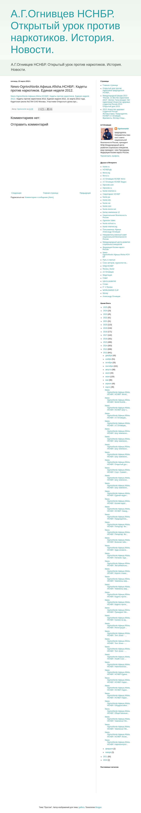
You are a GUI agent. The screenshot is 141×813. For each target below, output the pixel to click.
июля (107, 373)
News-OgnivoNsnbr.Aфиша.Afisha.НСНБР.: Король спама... (117, 571)
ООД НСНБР (108, 266)
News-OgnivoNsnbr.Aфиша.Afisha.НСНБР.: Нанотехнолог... (117, 664)
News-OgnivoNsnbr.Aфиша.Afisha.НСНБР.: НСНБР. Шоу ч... (117, 408)
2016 (105, 339)
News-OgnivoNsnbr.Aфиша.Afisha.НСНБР (116, 255)
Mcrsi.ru (106, 176)
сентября (109, 366)
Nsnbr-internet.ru (109, 191)
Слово (105, 284)
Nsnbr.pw (106, 197)
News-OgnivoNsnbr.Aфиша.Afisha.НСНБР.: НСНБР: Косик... (117, 734)
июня (107, 377)
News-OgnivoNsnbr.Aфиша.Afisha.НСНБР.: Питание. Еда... (117, 555)
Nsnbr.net (106, 203)
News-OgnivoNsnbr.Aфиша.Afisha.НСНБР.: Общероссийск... (117, 703)
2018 (105, 332)
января (108, 752)
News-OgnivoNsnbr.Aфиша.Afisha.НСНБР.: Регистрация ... (117, 625)
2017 (105, 335)
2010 (105, 760)
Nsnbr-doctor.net (109, 209)
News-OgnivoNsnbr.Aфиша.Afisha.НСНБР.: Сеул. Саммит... (117, 470)
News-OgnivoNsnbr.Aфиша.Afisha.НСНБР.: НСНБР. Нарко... (117, 680)
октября (108, 363)
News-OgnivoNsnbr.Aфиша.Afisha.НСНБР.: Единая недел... (117, 493)
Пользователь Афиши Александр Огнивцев (112, 231)
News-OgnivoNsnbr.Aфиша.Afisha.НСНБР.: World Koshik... (117, 400)
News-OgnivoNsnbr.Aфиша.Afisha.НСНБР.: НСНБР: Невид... (117, 509)
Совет (105, 278)
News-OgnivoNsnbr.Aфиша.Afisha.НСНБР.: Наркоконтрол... (117, 742)
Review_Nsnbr (108, 269)
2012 (105, 353)
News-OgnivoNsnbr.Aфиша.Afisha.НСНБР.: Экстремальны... (117, 563)
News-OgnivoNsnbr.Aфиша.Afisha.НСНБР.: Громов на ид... (117, 618)
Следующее (16, 193)
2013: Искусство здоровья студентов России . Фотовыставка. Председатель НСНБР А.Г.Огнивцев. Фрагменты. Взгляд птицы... (115, 113)
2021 (105, 321)
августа (108, 370)
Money (105, 293)
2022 (105, 318)
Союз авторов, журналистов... (115, 263)
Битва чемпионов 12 (111, 212)
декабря (109, 356)
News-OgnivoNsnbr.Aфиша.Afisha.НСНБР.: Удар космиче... (117, 548)
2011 (105, 757)
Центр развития (109, 281)
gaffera (81, 807)
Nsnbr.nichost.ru (109, 223)
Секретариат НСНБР (111, 194)
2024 (105, 311)
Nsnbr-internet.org (110, 227)
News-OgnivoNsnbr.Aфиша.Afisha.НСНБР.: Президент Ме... (117, 610)
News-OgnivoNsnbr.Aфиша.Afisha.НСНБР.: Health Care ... (117, 656)
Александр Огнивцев (111, 296)
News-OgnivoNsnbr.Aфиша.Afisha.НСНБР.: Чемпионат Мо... (117, 719)
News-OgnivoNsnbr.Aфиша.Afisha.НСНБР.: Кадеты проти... (117, 594)
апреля (108, 384)
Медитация (107, 275)
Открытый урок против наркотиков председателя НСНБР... (113, 90)
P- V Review (108, 287)
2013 (105, 349)
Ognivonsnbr (123, 129)
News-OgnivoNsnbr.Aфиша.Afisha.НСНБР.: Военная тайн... (117, 540)
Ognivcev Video (109, 220)
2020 (105, 325)
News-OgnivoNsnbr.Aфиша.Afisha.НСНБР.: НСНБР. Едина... (117, 672)
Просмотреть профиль (109, 156)
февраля (109, 749)
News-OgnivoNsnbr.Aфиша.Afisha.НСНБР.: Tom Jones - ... (117, 633)
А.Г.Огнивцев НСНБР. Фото (114, 179)
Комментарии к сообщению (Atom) (39, 197)
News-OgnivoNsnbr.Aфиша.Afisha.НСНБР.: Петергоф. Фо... (117, 524)
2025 (105, 307)
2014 (105, 346)
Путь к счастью (109, 260)
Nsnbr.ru (106, 167)
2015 (105, 342)
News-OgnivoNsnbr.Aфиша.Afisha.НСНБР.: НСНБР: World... (117, 392)
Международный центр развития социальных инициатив (116, 243)
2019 (105, 328)
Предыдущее (85, 193)
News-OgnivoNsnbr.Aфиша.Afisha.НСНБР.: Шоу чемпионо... (117, 431)
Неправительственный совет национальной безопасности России (115, 237)
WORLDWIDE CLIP (111, 290)
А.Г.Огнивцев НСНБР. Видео (114, 182)
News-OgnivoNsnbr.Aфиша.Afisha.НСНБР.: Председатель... (117, 516)
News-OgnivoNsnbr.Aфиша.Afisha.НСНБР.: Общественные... (117, 711)
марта (108, 387)
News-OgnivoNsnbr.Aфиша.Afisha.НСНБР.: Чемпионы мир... (117, 579)
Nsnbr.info (107, 200)
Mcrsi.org (106, 173)
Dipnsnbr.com (108, 185)
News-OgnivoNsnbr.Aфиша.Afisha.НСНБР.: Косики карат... (117, 501)
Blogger (98, 807)
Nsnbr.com (107, 206)
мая (107, 380)
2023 (105, 314)
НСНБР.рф (107, 170)
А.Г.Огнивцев (108, 272)
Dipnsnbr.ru (107, 188)
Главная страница (50, 193)
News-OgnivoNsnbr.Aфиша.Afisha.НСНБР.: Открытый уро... (117, 462)
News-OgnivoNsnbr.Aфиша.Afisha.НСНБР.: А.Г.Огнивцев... (117, 415)
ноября (108, 359)
